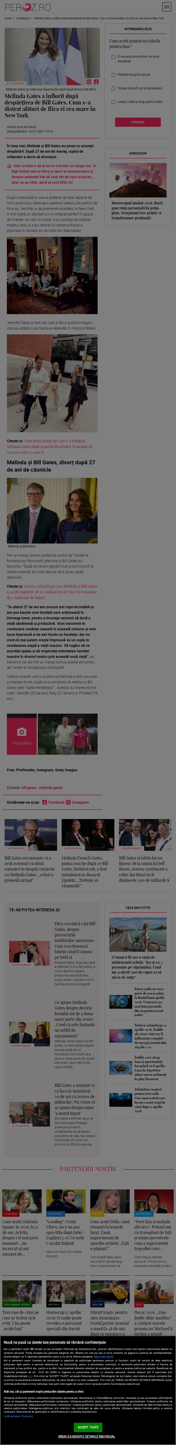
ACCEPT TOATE (88, 1427)
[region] (88, 1390)
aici (30, 1376)
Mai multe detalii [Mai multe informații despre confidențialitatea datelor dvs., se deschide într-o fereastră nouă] (104, 1356)
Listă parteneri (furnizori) (18, 1416)
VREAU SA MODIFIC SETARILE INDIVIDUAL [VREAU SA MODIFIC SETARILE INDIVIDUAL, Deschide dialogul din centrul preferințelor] (86, 1436)
